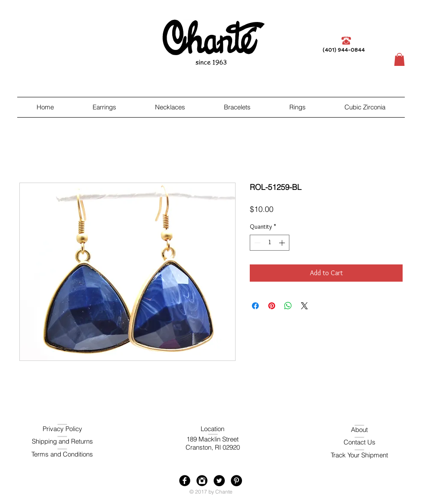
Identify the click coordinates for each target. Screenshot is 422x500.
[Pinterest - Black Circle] (236, 480)
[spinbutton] (269, 242)
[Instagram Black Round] (202, 480)
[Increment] (282, 242)
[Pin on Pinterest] (272, 306)
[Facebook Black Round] (184, 480)
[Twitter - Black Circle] (219, 480)
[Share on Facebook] (255, 306)
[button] (399, 59)
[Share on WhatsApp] (288, 306)
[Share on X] (304, 306)
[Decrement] (256, 242)
